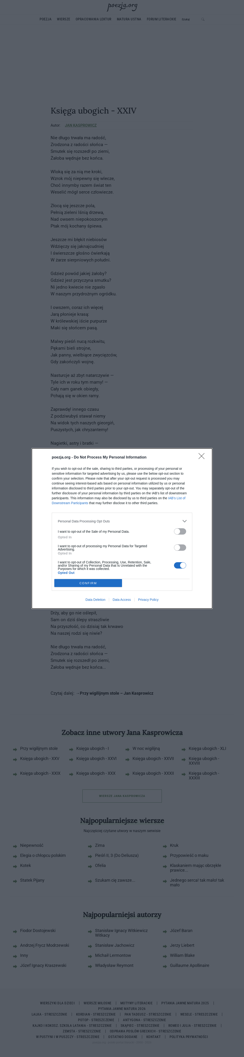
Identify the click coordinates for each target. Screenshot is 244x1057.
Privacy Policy (148, 600)
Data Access (122, 600)
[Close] (203, 457)
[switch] (180, 531)
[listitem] (122, 521)
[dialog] (122, 528)
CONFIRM (88, 583)
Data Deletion (95, 600)
